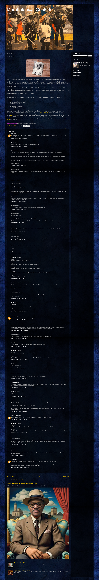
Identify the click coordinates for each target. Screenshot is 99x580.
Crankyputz (14, 282)
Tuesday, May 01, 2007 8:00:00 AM (18, 278)
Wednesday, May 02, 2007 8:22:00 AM (19, 330)
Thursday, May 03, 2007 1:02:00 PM (19, 378)
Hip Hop (50, 127)
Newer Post (10, 476)
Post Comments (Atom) (18, 479)
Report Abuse (76, 75)
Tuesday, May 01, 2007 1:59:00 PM (19, 298)
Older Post (66, 476)
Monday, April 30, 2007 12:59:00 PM (19, 146)
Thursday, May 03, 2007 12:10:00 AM (19, 338)
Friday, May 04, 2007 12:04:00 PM (18, 396)
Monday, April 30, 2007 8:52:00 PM (18, 209)
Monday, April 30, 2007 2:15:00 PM (18, 165)
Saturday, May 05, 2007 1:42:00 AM (19, 419)
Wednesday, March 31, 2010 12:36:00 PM (20, 467)
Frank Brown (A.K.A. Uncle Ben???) (22, 570)
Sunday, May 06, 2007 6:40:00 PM (18, 455)
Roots (60, 127)
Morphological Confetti (29, 9)
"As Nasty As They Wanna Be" (41, 112)
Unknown (13, 459)
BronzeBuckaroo (15, 415)
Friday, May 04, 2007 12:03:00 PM (18, 387)
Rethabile (13, 226)
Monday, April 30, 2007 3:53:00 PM (18, 175)
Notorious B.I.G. (13, 115)
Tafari (12, 400)
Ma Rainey (44, 81)
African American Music (15, 127)
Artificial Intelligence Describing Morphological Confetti (22, 483)
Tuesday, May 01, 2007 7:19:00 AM (18, 239)
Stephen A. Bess (15, 180)
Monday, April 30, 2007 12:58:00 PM (19, 138)
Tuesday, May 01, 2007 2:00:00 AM (18, 231)
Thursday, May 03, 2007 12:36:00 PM (19, 368)
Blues (35, 127)
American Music (24, 127)
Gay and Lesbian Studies (42, 127)
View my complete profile (84, 65)
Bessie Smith (52, 81)
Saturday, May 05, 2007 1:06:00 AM (19, 411)
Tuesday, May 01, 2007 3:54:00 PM (19, 311)
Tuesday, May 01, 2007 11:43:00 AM (19, 287)
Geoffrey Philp (14, 142)
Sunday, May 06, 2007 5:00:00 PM (18, 444)
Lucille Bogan (55, 127)
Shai (12, 342)
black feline (14, 236)
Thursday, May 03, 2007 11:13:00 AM (19, 346)
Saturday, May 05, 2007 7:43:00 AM (19, 434)
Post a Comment (13, 470)
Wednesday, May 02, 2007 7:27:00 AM (19, 319)
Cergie (12, 363)
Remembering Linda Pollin (19, 562)
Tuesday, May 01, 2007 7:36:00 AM (18, 253)
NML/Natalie (14, 382)
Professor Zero (14, 334)
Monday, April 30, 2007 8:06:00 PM (18, 201)
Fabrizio (13, 244)
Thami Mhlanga (14, 316)
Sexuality (64, 127)
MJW (12, 133)
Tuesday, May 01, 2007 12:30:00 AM (19, 222)
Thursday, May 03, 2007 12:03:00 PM (19, 359)
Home (38, 476)
